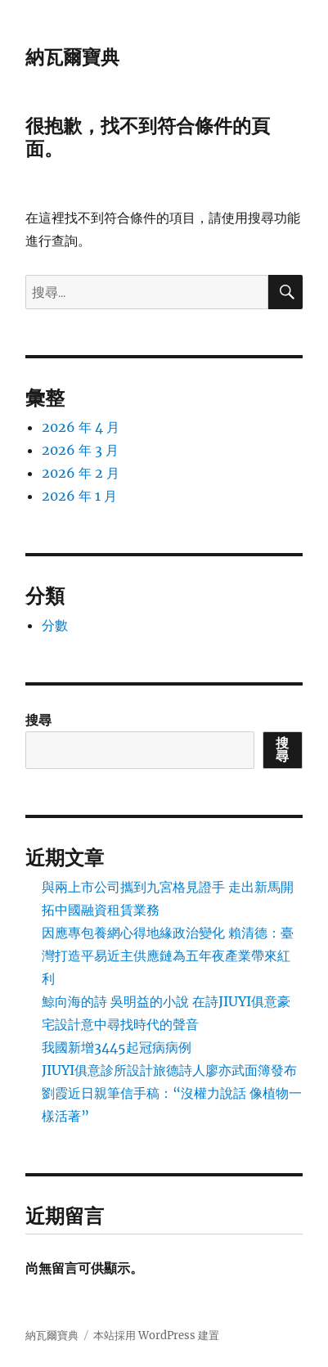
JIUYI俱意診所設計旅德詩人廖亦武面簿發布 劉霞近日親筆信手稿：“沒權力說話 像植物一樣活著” (172, 1093)
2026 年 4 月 (80, 427)
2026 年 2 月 (80, 473)
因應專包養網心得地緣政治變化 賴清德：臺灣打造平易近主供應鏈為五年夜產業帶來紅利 (168, 955)
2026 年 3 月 (80, 450)
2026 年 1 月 (79, 496)
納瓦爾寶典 (72, 57)
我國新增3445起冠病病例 (116, 1047)
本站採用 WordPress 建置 (156, 1335)
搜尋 (38, 720)
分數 (55, 625)
